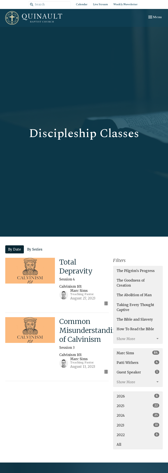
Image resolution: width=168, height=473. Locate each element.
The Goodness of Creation (131, 282)
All (119, 444)
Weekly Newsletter (125, 4)
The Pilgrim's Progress (136, 271)
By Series (34, 249)
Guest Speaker (138, 372)
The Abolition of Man (134, 295)
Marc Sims (138, 353)
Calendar (82, 4)
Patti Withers (138, 362)
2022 (138, 434)
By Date (14, 249)
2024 (138, 415)
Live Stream (100, 4)
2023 (138, 425)
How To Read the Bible (135, 329)
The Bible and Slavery (135, 319)
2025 (138, 405)
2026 (138, 396)
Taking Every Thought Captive (135, 307)
